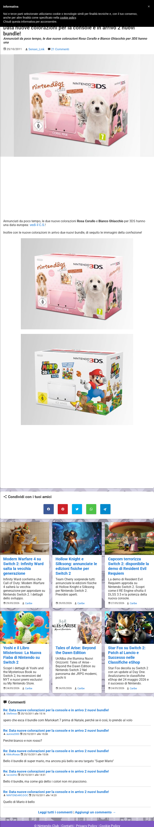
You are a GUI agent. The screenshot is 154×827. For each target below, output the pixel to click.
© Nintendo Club (48, 813)
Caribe (28, 591)
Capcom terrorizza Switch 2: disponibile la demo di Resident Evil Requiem (128, 555)
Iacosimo (11, 762)
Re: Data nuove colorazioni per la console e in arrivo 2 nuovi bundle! (51, 697)
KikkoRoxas (13, 741)
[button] (149, 6)
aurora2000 (12, 721)
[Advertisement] (77, 178)
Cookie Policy (108, 813)
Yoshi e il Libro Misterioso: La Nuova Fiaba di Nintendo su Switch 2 (21, 643)
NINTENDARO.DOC (17, 782)
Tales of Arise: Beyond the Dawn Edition (75, 638)
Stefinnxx (11, 700)
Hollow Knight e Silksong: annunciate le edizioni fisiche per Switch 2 (76, 555)
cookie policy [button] (68, 17)
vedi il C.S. (37, 215)
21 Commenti (59, 39)
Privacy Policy (86, 813)
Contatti (68, 813)
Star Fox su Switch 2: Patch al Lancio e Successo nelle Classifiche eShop (126, 643)
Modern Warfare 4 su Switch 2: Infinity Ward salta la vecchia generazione (22, 555)
